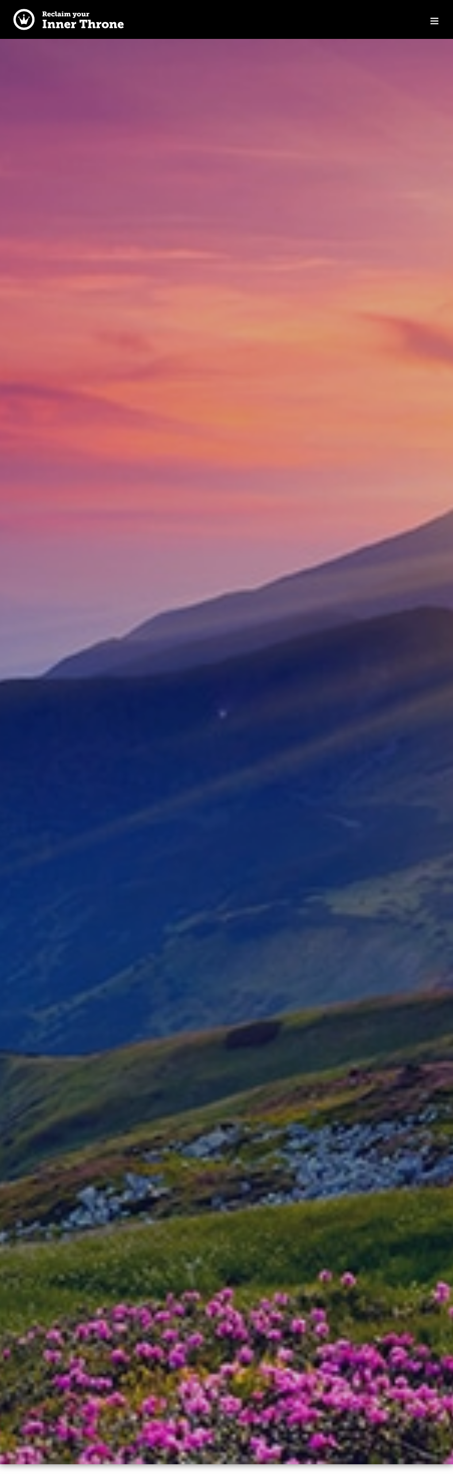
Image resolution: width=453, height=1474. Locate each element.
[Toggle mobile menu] (435, 21)
